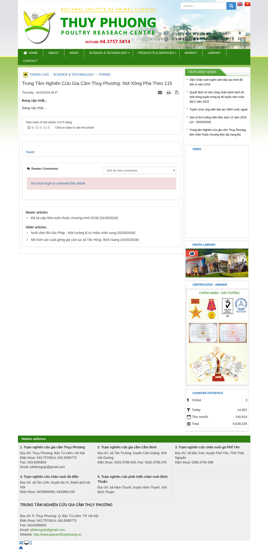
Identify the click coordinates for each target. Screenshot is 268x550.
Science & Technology (108, 53)
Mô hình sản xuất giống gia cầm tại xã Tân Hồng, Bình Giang (75, 240)
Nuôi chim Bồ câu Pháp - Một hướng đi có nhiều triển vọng (73, 233)
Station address (33, 439)
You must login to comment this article (58, 183)
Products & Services (156, 53)
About (53, 53)
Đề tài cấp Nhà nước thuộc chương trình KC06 (65, 218)
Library (214, 53)
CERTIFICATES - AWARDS (210, 284)
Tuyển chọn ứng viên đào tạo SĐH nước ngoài (219, 109)
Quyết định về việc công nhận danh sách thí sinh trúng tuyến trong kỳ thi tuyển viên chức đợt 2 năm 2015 (217, 97)
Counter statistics (208, 393)
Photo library (204, 244)
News (74, 53)
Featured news (202, 72)
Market (191, 53)
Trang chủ (36, 74)
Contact (30, 61)
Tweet (30, 152)
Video (197, 149)
